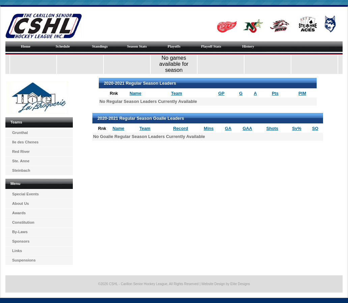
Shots (272, 128)
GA (228, 128)
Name (135, 93)
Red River (21, 151)
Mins (208, 128)
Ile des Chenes (25, 142)
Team (176, 93)
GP (221, 93)
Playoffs (174, 46)
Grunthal (20, 133)
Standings (100, 46)
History (248, 46)
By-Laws (20, 232)
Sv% (296, 128)
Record (180, 128)
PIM (302, 93)
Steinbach (21, 170)
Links (17, 251)
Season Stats (137, 46)
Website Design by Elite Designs (225, 284)
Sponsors (21, 241)
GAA (247, 128)
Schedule (63, 46)
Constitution (23, 222)
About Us (20, 203)
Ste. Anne (20, 161)
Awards (19, 213)
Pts (275, 93)
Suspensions (24, 260)
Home (25, 46)
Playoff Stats (211, 46)
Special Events (25, 194)
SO (315, 128)
